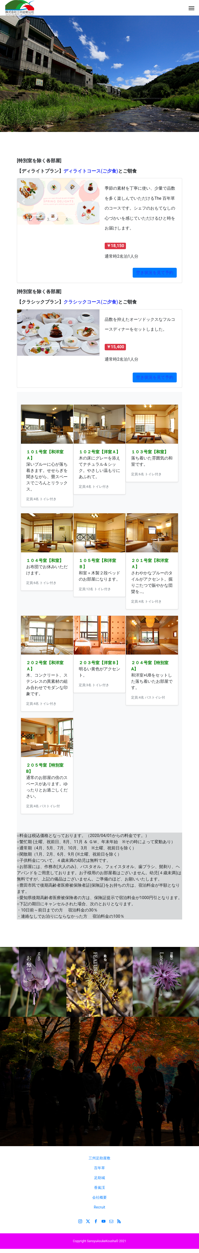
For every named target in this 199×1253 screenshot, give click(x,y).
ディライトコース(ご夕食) (90, 171)
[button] (23, 201)
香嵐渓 (99, 1187)
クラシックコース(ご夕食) (90, 302)
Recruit (99, 1207)
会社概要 (99, 1197)
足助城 (99, 1178)
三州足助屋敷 (99, 1158)
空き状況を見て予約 (154, 377)
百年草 (99, 1168)
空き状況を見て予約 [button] (154, 272)
